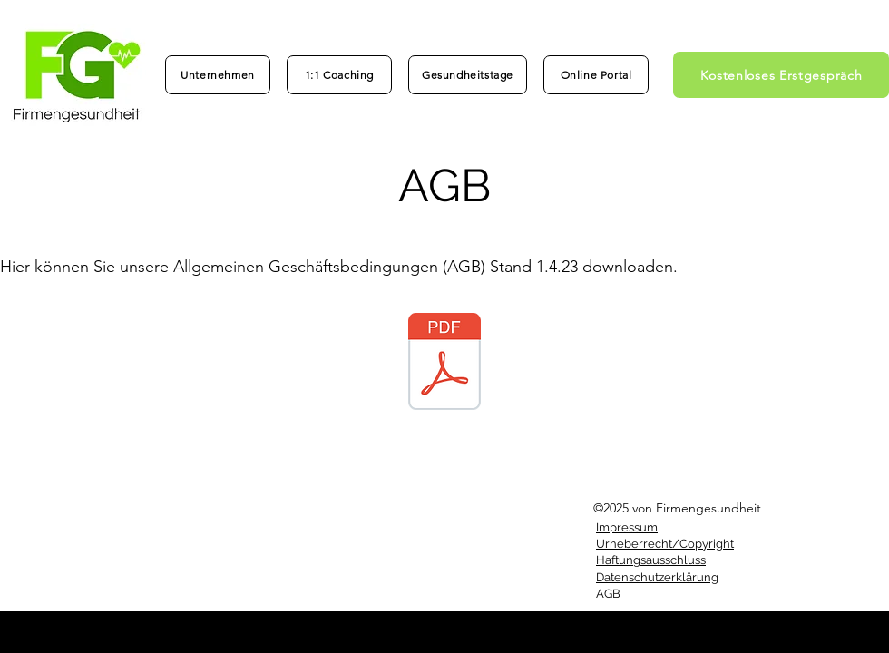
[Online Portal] (596, 74)
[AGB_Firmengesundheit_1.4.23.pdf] (444, 363)
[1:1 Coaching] (339, 74)
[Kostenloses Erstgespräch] (781, 75)
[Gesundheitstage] (467, 74)
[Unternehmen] (217, 74)
